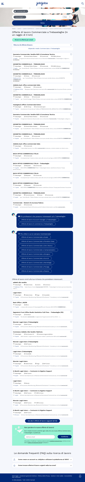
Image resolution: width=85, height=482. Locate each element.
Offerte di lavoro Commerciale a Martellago (36, 262)
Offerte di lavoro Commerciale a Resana (35, 271)
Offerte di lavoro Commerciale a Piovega (35, 267)
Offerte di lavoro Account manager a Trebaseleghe (38, 220)
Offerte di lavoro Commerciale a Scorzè (35, 258)
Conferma (64, 436)
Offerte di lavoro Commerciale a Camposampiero (38, 250)
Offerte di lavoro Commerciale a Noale (34, 237)
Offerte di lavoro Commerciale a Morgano (35, 254)
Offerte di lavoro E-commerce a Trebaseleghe (37, 224)
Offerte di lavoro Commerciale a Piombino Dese (37, 241)
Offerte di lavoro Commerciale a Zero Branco (37, 245)
